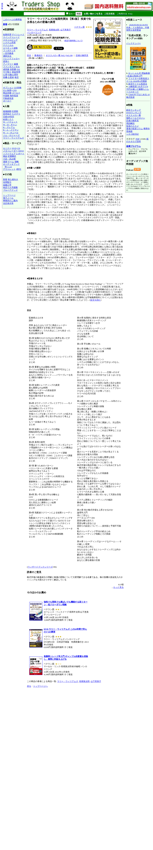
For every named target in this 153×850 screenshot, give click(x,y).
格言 (17, 77)
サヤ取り (7, 72)
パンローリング (34, 32)
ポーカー (7, 101)
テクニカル (8, 45)
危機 (5, 77)
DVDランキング (133, 112)
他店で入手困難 (10, 187)
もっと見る (118, 587)
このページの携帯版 (12, 19)
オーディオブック (11, 164)
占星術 (11, 77)
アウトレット (9, 169)
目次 (29, 55)
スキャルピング (10, 40)
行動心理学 (13, 74)
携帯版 (2, 6)
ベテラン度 (79, 27)
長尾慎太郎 (54, 30)
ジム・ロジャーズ (11, 135)
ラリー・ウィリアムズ (13, 138)
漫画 (5, 161)
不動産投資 (8, 98)
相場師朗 (7, 111)
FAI (18, 69)
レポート (20, 153)
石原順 (15, 111)
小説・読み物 (9, 159)
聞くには (8, 167)
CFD (14, 90)
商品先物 (7, 93)
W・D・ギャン (10, 124)
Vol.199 (69, 55)
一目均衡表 (8, 53)
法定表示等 (8, 203)
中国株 (6, 95)
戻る (29, 686)
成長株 (6, 69)
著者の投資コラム (134, 128)
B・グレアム (9, 127)
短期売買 (7, 34)
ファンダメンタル (11, 66)
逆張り (6, 61)
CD (18, 148)
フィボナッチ (9, 50)
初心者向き (13, 179)
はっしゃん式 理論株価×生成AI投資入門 (138, 74)
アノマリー (8, 64)
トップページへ (40, 686)
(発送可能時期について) (73, 41)
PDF (138, 139)
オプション (8, 87)
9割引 (18, 169)
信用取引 (7, 182)
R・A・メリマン (11, 130)
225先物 (17, 87)
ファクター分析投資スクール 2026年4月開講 (137, 79)
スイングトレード (11, 37)
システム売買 (9, 42)
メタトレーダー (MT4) (13, 151)
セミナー (7, 148)
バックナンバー (133, 43)
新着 (5, 24)
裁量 (16, 64)
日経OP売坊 (8, 116)
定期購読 (12, 156)
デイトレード (18, 34)
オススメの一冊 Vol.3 (56, 55)
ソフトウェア (9, 153)
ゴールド (16, 93)
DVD (14, 148)
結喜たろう (8, 119)
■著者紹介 (32, 233)
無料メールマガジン (135, 118)
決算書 (13, 69)
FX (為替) (7, 90)
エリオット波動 (10, 48)
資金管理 (16, 72)
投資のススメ (132, 126)
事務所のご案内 (10, 200)
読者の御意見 (82, 55)
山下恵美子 (65, 30)
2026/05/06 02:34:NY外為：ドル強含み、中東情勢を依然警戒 (137, 27)
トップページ (9, 195)
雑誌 (5, 156)
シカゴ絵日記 (132, 134)
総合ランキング (133, 110)
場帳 (17, 161)
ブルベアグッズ (10, 190)
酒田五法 (7, 56)
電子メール (8, 198)
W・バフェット (10, 122)
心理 (5, 74)
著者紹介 (38, 55)
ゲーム (11, 161)
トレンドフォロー (11, 58)
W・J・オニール (10, 132)
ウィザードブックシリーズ (40, 567)
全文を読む (95, 300)
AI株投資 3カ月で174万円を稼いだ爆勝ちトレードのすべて (137, 89)
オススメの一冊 (133, 115)
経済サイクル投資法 (137, 84)
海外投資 (14, 95)
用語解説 (130, 123)
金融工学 (7, 185)
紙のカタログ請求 (137, 140)
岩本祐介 (7, 114)
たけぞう (16, 114)
